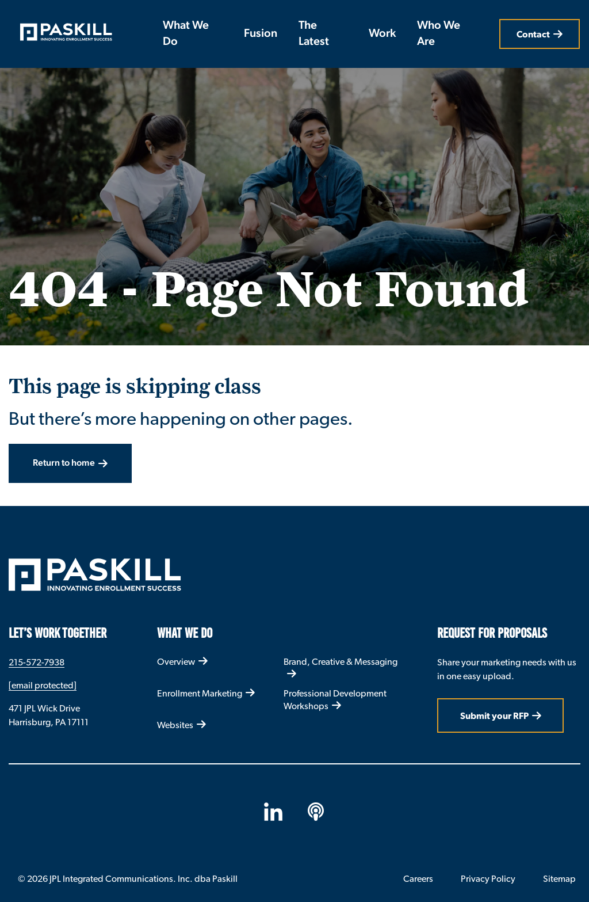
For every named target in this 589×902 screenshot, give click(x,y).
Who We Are (438, 34)
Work (382, 34)
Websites (175, 725)
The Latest (314, 34)
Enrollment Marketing (199, 693)
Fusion (260, 34)
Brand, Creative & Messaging (340, 661)
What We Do (186, 34)
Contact (533, 34)
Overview (176, 661)
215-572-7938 (36, 662)
